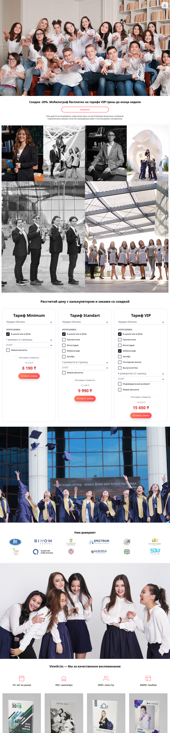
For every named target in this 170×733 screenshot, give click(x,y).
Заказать (85, 109)
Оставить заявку (29, 375)
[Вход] (164, 5)
